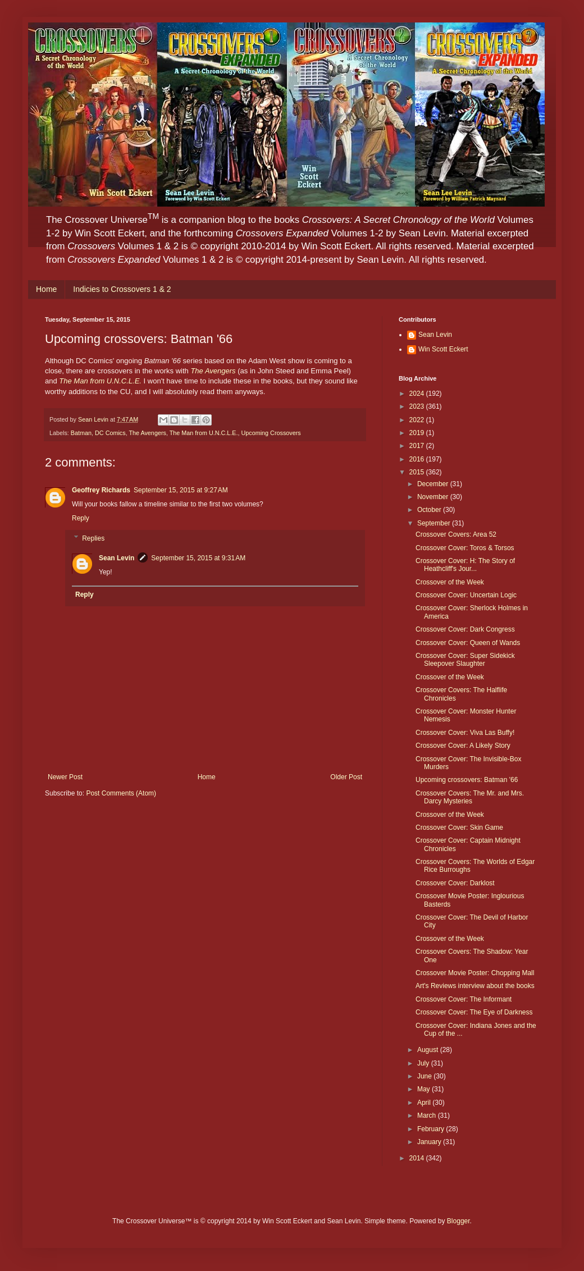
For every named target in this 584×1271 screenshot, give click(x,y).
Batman (81, 432)
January (430, 1142)
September (434, 523)
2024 (417, 393)
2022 (417, 420)
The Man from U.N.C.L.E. (204, 432)
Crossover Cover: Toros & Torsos (465, 548)
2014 (417, 1158)
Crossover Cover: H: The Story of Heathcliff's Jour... (465, 565)
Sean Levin (116, 558)
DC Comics (110, 432)
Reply (80, 518)
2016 (417, 459)
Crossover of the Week (450, 582)
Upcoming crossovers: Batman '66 (467, 780)
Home (46, 289)
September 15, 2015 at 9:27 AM (181, 490)
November (433, 497)
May (424, 1089)
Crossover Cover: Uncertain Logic (466, 595)
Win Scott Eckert (443, 349)
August (428, 1050)
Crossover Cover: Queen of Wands (468, 643)
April (424, 1103)
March (427, 1115)
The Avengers (212, 371)
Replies (93, 538)
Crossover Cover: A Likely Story (463, 745)
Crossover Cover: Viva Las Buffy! (465, 733)
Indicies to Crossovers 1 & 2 (122, 289)
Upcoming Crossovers (271, 432)
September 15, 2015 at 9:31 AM (198, 558)
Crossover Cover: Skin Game (459, 827)
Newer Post (65, 777)
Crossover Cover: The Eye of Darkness (474, 1012)
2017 (417, 446)
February (431, 1129)
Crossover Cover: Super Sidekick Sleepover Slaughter (465, 659)
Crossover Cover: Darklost (455, 883)
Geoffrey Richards (101, 490)
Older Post (346, 777)
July (424, 1063)
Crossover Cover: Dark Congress (465, 629)
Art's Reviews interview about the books (475, 986)
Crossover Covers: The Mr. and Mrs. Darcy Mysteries (470, 797)
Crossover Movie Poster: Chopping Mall (475, 973)
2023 (417, 406)
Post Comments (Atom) (121, 793)
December (433, 484)
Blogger (458, 1221)
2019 (417, 433)
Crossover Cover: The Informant (464, 999)
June (425, 1076)
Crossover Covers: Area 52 (456, 534)
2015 (417, 472)
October (430, 510)
